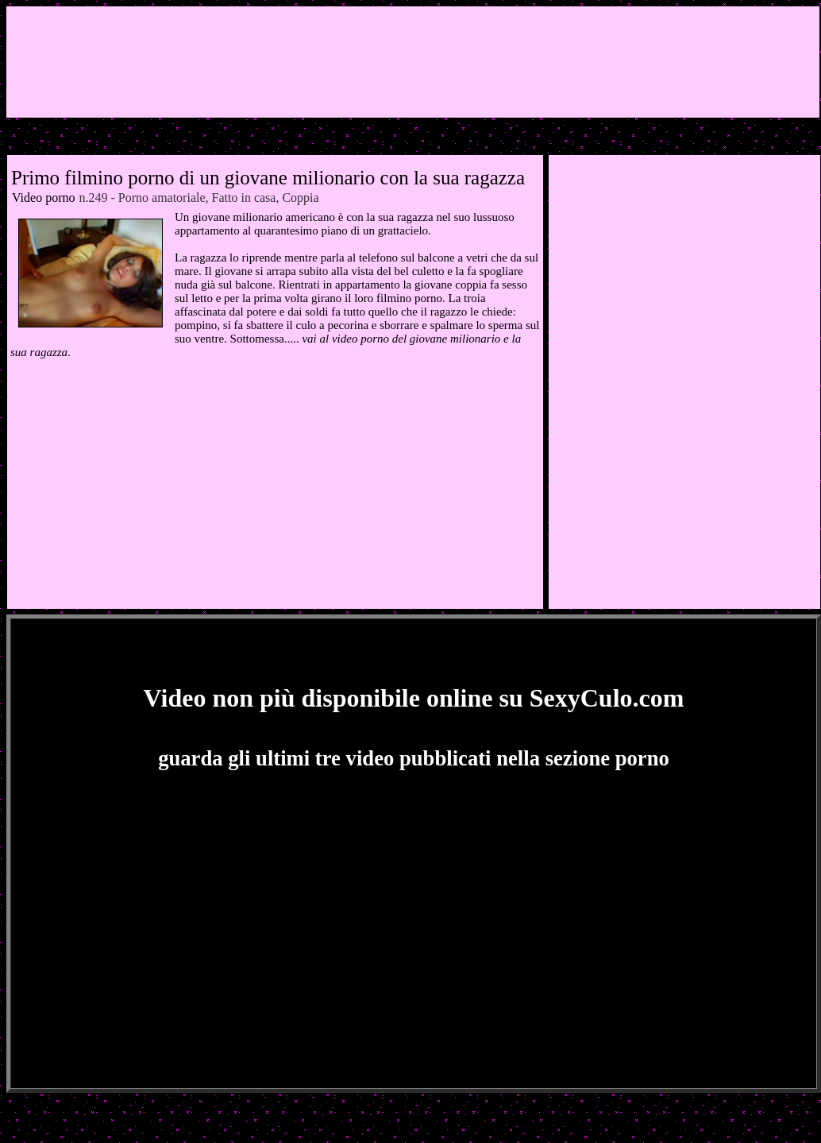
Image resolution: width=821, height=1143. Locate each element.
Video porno (43, 197)
